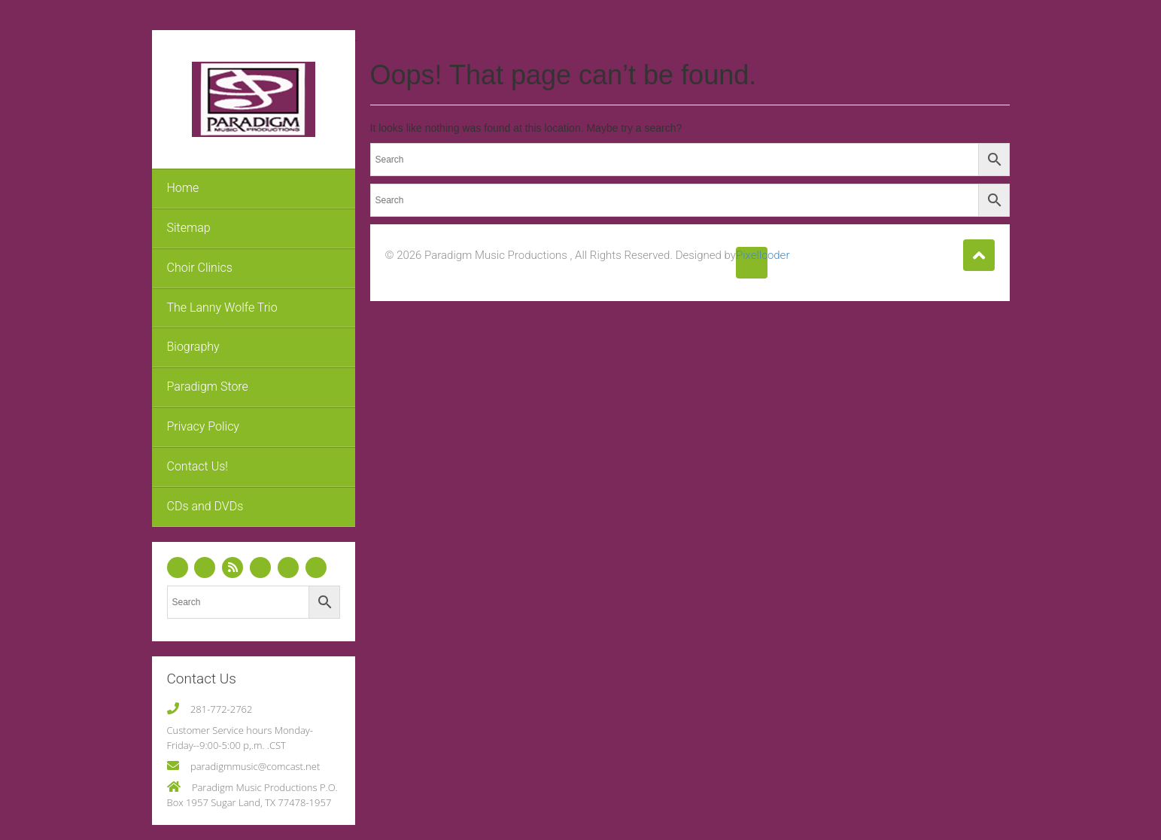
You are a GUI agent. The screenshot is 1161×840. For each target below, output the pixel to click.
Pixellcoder (751, 255)
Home (183, 188)
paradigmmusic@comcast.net (255, 766)
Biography (193, 346)
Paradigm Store (207, 386)
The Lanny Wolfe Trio (222, 307)
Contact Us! (197, 466)
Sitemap (189, 228)
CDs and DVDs (205, 506)
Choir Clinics (200, 267)
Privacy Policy (203, 426)
